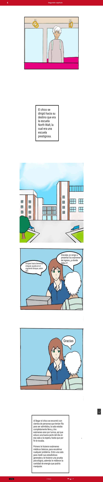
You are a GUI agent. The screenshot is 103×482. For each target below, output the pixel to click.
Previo (49, 479)
